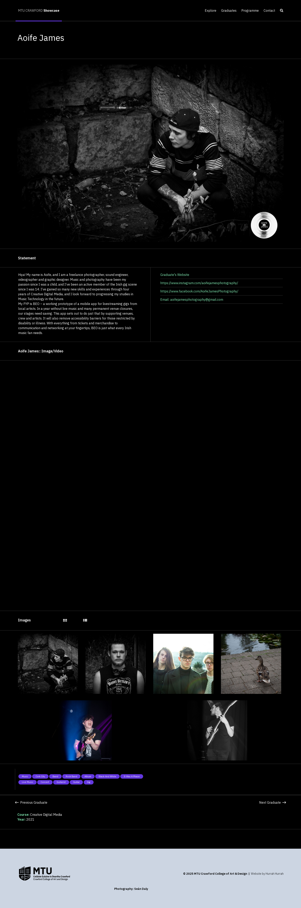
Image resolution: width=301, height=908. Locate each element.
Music (25, 776)
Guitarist (61, 782)
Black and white (107, 776)
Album (87, 776)
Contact (269, 10)
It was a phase (132, 776)
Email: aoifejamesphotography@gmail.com (191, 299)
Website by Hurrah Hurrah (267, 874)
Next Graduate (272, 802)
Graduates (229, 10)
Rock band (71, 776)
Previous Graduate (31, 802)
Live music (27, 782)
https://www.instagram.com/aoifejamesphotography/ (199, 283)
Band (55, 776)
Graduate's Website (174, 275)
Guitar (76, 782)
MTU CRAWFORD (38, 10)
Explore (210, 10)
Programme (250, 10)
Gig (88, 782)
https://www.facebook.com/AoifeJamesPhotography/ (199, 291)
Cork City (40, 776)
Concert (45, 782)
